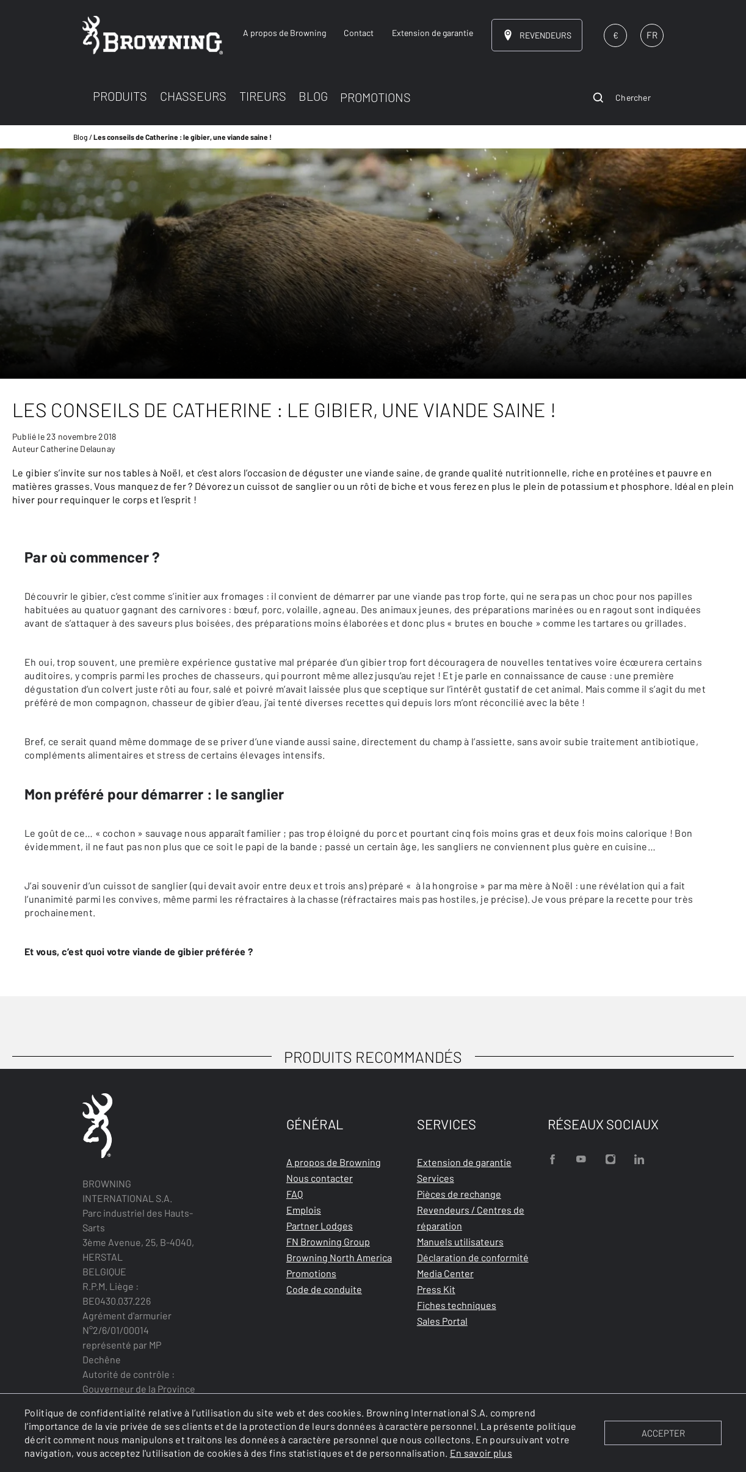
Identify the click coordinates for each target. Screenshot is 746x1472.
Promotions (311, 1273)
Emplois (303, 1209)
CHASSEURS (193, 96)
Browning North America (339, 1257)
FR (651, 34)
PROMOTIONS (375, 97)
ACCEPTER (663, 1432)
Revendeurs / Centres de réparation (470, 1217)
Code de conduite (324, 1289)
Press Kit (436, 1289)
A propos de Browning (333, 1162)
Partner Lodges (319, 1225)
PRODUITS (120, 96)
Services (435, 1178)
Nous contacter (319, 1178)
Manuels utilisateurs (460, 1241)
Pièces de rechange (459, 1194)
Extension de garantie (464, 1162)
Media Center (445, 1273)
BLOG (313, 96)
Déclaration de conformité (473, 1257)
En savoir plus (481, 1453)
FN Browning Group (328, 1241)
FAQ (294, 1194)
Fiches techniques (456, 1305)
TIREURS (262, 96)
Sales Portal (442, 1321)
